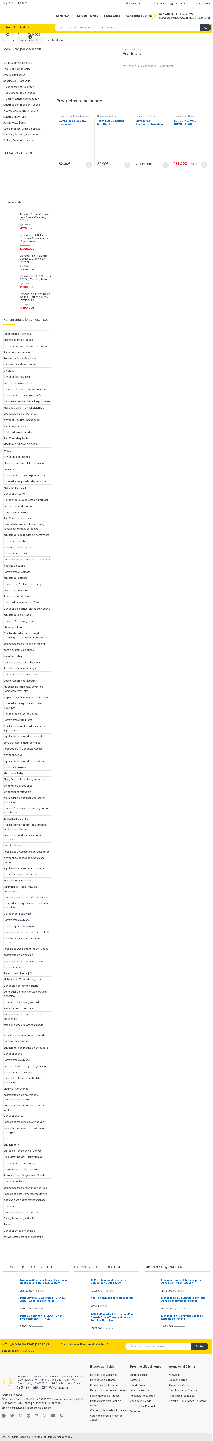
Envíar (199, 1346)
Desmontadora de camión (18, 505)
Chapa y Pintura (13, 627)
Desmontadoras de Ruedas (19, 680)
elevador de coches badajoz (20, 1163)
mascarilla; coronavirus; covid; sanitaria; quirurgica (26, 1130)
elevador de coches (15, 553)
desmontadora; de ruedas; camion (23, 662)
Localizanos (133, 3)
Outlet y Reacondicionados (18, 140)
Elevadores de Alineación (104, 1385)
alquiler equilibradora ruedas (20, 926)
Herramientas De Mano (17, 919)
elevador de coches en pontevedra (24, 475)
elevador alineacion (15, 493)
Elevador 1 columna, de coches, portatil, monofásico (26, 810)
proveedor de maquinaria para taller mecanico (24, 800)
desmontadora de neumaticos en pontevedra (22, 1016)
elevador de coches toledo (19, 1072)
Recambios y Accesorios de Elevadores (26, 851)
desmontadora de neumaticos (21, 413)
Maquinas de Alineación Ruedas (21, 104)
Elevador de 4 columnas (17, 913)
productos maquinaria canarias (21, 874)
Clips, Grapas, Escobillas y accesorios (25, 779)
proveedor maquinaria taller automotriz (26, 481)
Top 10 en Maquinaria (16, 438)
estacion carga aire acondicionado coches (23, 1027)
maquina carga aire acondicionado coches (23, 940)
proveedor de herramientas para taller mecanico (25, 993)
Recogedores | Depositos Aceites (23, 748)
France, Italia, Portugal (142, 1406)
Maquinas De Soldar (15, 487)
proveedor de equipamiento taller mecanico (23, 705)
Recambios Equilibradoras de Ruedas (25, 1035)
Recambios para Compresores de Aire (25, 1193)
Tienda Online (179, 3)
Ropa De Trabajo (13, 656)
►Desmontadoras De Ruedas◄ (21, 98)
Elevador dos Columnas (103, 1374)
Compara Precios (139, 1390)
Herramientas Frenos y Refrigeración (25, 1066)
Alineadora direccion (15, 425)
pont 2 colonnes (13, 845)
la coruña (9, 370)
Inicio (6, 40)
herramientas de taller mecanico (22, 1169)
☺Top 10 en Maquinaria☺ (18, 62)
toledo (7, 450)
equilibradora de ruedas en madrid (23, 736)
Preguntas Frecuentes (142, 1395)
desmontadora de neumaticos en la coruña (24, 1107)
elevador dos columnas (17, 376)
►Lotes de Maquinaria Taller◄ (20, 110)
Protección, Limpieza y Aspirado (22, 1002)
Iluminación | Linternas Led (19, 547)
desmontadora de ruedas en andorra (25, 961)
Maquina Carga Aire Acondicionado (24, 407)
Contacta (135, 1379)
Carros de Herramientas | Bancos (23, 1150)
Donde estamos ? (139, 1374)
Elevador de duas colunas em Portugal (26, 499)
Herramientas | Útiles (15, 122)
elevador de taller (14, 967)
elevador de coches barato (19, 1008)
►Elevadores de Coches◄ (19, 86)
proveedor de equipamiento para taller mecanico (26, 905)
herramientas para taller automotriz (23, 1236)
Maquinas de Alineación (17, 880)
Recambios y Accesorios (17, 80)
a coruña (9, 1206)
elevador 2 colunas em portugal (22, 419)
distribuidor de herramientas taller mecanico (23, 1080)
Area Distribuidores (14, 74)
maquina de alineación (16, 1041)
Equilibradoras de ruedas (18, 432)
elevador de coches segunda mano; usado (24, 860)
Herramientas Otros (31, 40)
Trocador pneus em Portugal (20, 668)
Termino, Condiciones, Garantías (187, 1400)
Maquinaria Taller (13, 773)
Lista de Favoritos (139, 1385)
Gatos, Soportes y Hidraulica (20, 1218)
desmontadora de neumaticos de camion (27, 897)
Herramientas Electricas (17, 571)
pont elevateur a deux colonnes (22, 742)
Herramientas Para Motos (18, 719)
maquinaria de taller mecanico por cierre (27, 401)
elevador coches (13, 1115)
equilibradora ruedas (16, 577)
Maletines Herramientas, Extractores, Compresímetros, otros (24, 688)
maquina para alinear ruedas (20, 364)
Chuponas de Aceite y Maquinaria (109, 1410)
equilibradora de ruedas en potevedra (26, 1047)
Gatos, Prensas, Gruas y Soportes (22, 128)
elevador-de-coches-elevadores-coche (27, 608)
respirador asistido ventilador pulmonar (26, 697)
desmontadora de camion (18, 954)
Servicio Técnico (87, 15)
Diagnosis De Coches (16, 1088)
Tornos (8, 1224)
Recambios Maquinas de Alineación (24, 1121)
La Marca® (63, 15)
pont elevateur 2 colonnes (19, 649)
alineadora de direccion (17, 791)
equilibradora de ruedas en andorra (24, 761)
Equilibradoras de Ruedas (105, 1395)
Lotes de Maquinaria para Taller (22, 602)
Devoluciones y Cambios (183, 1390)
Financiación (112, 15)
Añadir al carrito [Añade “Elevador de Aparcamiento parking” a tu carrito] (165, 165)
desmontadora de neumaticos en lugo (25, 1187)
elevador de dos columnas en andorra (26, 345)
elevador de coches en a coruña (22, 395)
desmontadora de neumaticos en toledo (27, 932)
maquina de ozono (14, 565)
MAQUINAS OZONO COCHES (20, 444)
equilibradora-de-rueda (17, 614)
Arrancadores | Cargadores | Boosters (26, 1175)
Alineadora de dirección (17, 352)
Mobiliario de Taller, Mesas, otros (22, 979)
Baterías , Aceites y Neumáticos (21, 134)
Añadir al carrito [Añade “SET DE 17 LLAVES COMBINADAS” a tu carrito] (204, 165)
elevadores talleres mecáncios (21, 674)
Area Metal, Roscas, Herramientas (23, 1156)
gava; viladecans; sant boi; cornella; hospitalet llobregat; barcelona (24, 526)
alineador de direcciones (18, 785)
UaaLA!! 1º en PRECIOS (15, 3)
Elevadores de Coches (17, 596)
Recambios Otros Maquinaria (20, 358)
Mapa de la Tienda (140, 1400)
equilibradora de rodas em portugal (24, 868)
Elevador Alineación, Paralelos (21, 621)
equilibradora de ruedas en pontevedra (26, 534)
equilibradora (11, 1144)
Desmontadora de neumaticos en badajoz (23, 837)
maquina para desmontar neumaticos (25, 1199)
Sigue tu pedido (156, 3)
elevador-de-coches (16, 541)
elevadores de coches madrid (21, 985)
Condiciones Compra (139, 15)
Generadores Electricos (17, 333)
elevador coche (13, 1053)
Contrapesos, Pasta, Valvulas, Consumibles (20, 888)
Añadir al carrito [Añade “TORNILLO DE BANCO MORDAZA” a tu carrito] (127, 165)
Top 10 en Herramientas (17, 68)
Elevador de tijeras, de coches (21, 713)
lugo (6, 1138)
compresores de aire (16, 512)
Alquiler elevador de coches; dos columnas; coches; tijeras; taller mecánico (27, 635)
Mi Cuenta (202, 3)
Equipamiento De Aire (16, 818)
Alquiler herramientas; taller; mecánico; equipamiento (25, 728)
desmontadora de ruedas (18, 339)
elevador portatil (13, 754)
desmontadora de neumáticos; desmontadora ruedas (21, 1097)
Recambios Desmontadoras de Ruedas (26, 948)
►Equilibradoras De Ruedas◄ (20, 92)
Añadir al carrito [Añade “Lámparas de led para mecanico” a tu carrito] (89, 165)
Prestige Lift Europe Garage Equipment (26, 388)
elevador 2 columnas (16, 767)
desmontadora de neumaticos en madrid (27, 559)
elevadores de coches (17, 456)
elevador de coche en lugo (19, 1230)
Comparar (167, 65)
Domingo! (9, 468)
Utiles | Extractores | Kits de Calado (24, 462)
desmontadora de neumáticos (21, 1212)
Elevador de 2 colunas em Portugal (24, 584)
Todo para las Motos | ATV (19, 973)
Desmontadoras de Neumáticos (108, 1390)
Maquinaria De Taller (15, 116)
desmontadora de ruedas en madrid (24, 643)
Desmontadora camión (16, 590)
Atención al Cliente (179, 1385)
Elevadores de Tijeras (102, 1379)
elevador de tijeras (14, 1181)
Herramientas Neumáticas (18, 382)
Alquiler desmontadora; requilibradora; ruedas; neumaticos (25, 827)
